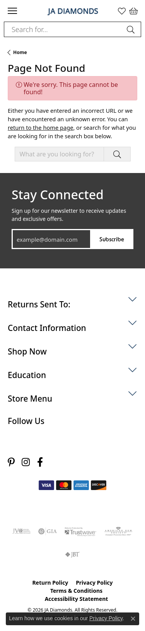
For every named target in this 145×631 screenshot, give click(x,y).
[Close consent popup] (133, 618)
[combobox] (63, 29)
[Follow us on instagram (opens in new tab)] (26, 462)
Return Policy (50, 582)
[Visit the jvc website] (21, 531)
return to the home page (40, 127)
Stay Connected (58, 194)
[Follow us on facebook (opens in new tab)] (40, 462)
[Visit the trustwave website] (80, 531)
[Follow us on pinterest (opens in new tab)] (11, 462)
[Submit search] (132, 29)
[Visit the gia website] (47, 531)
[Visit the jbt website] (72, 554)
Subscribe (111, 239)
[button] (122, 11)
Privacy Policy (94, 582)
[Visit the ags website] (118, 531)
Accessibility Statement (76, 598)
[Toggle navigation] (12, 11)
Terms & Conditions (76, 590)
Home (20, 52)
